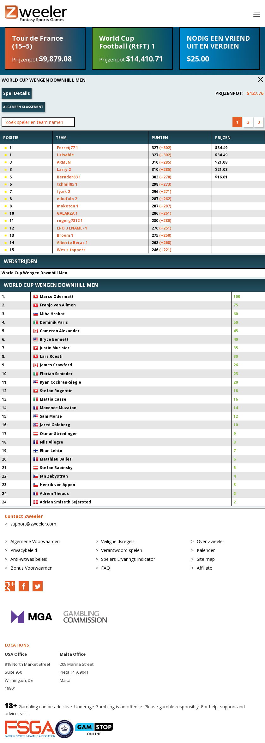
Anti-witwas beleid (28, 559)
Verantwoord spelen (121, 550)
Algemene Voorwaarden (35, 541)
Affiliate (204, 568)
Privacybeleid (23, 550)
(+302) (165, 147)
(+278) (165, 177)
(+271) (165, 191)
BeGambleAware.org (53, 714)
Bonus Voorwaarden (31, 568)
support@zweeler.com (33, 524)
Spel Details (16, 93)
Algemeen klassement (23, 107)
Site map (206, 559)
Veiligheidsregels (118, 541)
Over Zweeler (210, 541)
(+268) (165, 242)
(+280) (165, 220)
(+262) (165, 198)
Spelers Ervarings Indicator (128, 559)
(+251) (165, 228)
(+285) (165, 162)
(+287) (165, 206)
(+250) (165, 235)
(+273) (165, 184)
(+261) (165, 213)
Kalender (206, 550)
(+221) (165, 250)
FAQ (105, 568)
